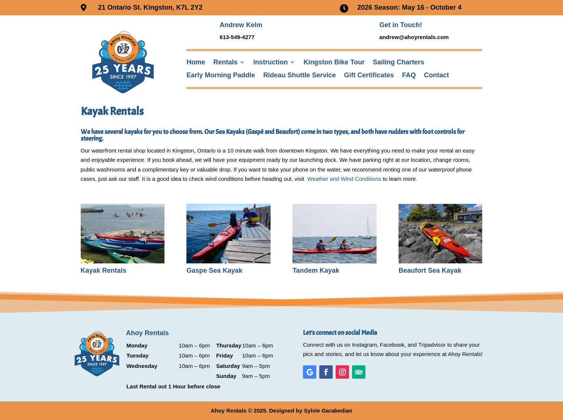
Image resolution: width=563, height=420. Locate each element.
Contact (436, 75)
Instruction (270, 62)
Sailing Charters (398, 62)
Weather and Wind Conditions (344, 179)
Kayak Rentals (104, 270)
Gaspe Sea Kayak (214, 270)
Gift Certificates (369, 75)
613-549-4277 (237, 37)
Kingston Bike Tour (334, 62)
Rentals (225, 62)
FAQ (409, 75)
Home (195, 62)
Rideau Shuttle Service (299, 75)
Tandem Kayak (315, 270)
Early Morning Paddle (220, 75)
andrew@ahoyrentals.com (414, 37)
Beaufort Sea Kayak (430, 270)
